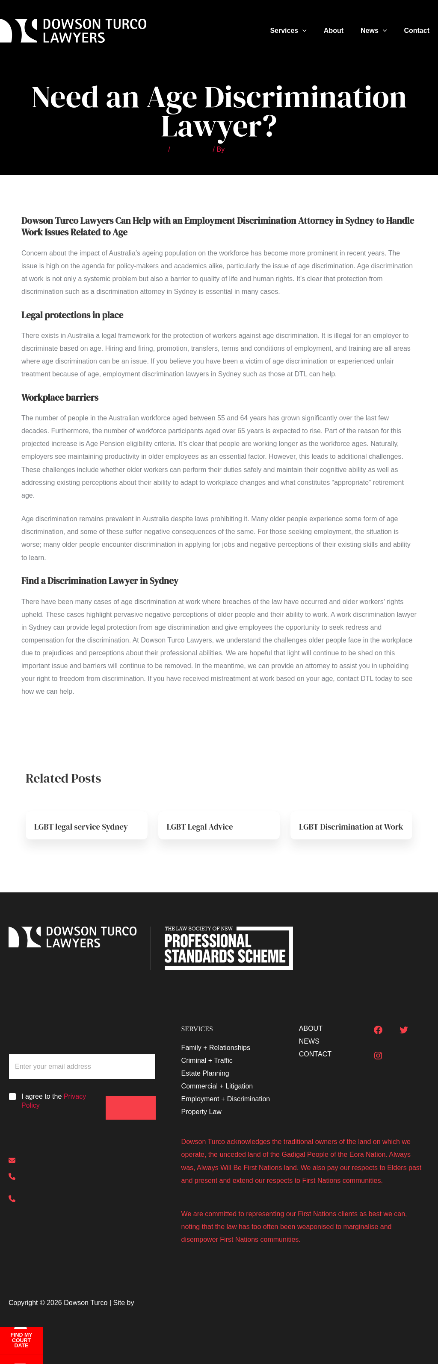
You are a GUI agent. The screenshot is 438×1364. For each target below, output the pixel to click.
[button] (314, 31)
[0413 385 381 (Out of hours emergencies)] (82, 1201)
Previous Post (34, 730)
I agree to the (53, 1101)
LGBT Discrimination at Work (343, 831)
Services (300, 31)
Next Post (409, 730)
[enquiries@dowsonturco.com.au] (70, 1161)
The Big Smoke (159, 1302)
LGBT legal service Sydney (83, 827)
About (342, 30)
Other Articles (190, 149)
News (379, 31)
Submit (130, 1099)
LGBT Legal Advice (202, 827)
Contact (418, 30)
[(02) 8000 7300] (41, 1178)
